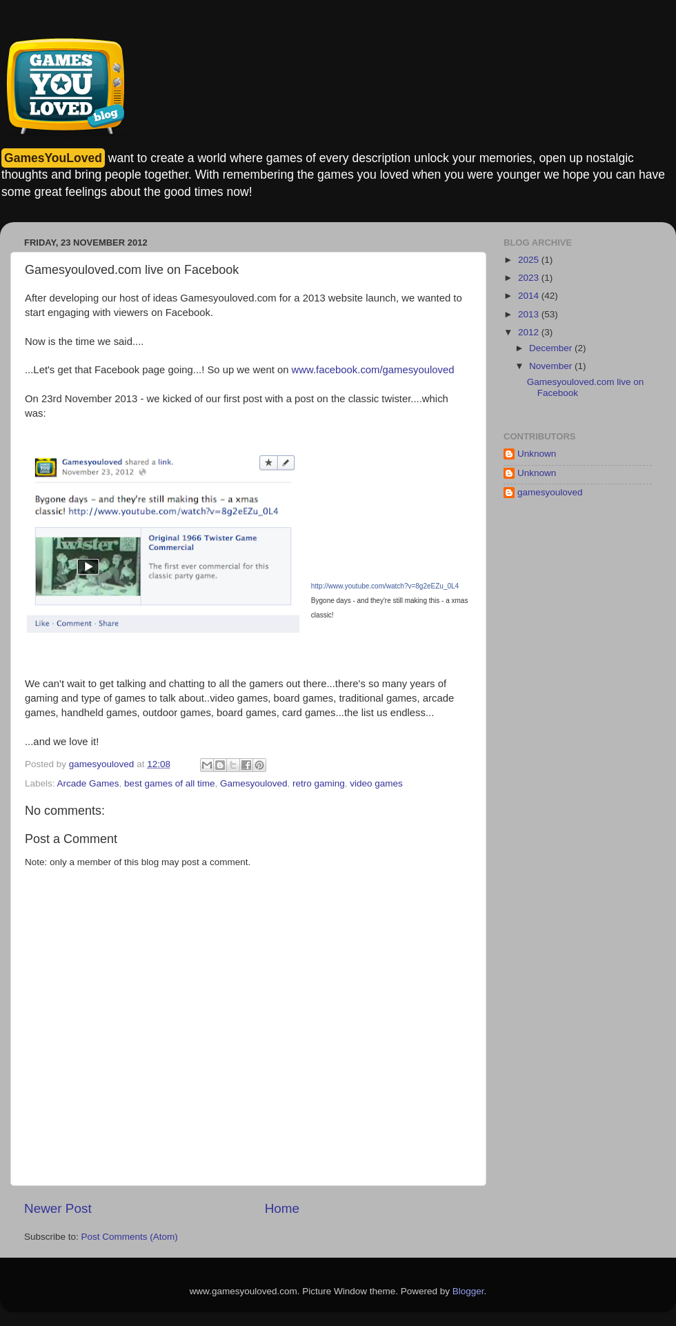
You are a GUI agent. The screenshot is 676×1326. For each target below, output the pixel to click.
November (552, 366)
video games (376, 783)
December (552, 348)
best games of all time (169, 783)
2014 (529, 295)
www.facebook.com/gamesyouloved (373, 369)
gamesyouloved (550, 492)
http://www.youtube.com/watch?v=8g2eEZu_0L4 (385, 586)
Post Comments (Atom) (129, 1236)
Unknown (536, 453)
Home (282, 1208)
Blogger (468, 1291)
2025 (529, 260)
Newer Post (58, 1208)
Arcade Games (88, 783)
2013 (529, 314)
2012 (529, 332)
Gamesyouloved (254, 783)
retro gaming (318, 783)
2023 (529, 278)
